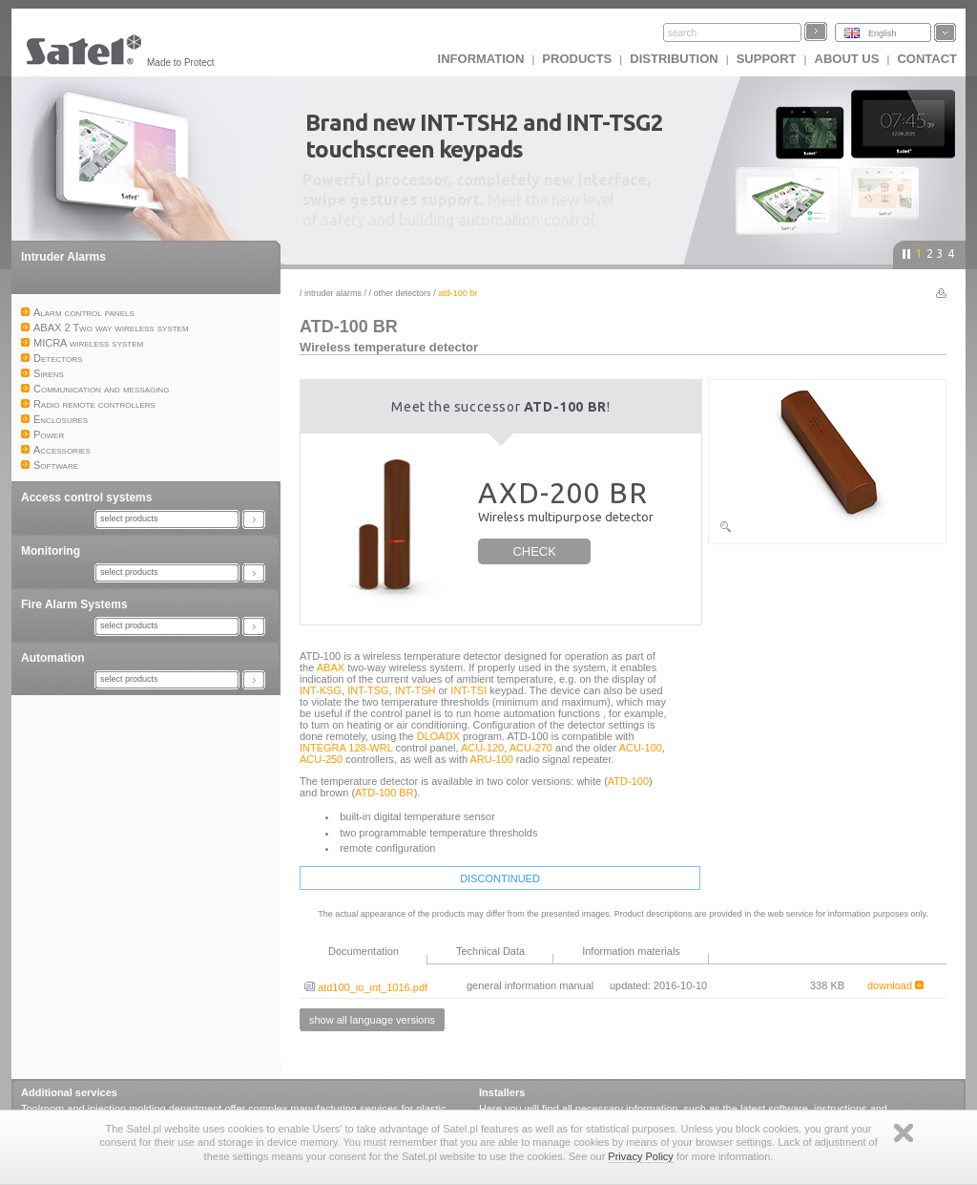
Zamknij (903, 1133)
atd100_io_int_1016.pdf (365, 987)
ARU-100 (491, 759)
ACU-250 (321, 759)
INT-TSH (415, 690)
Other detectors (402, 293)
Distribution (673, 59)
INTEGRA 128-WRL (346, 747)
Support (767, 59)
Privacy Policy (640, 1156)
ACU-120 (482, 747)
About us (847, 59)
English (882, 33)
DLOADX (438, 736)
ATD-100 (628, 781)
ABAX (330, 667)
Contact (927, 59)
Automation (53, 658)
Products (577, 59)
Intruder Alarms (63, 257)
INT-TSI (468, 690)
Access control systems (86, 497)
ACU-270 (530, 747)
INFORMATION (481, 59)
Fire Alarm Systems (74, 604)
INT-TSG (367, 690)
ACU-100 (640, 747)
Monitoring (50, 551)
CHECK (534, 551)
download (895, 985)
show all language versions (372, 1020)
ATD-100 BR (384, 792)
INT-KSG (321, 690)
